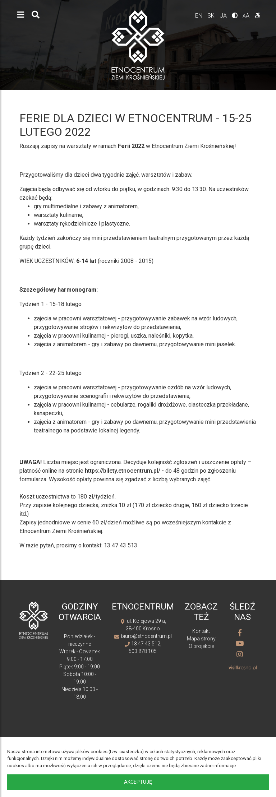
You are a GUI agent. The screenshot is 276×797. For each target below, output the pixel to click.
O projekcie (201, 646)
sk (211, 15)
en (199, 15)
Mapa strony (201, 638)
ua (224, 15)
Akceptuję (138, 782)
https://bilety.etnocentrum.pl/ (122, 470)
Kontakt (201, 631)
